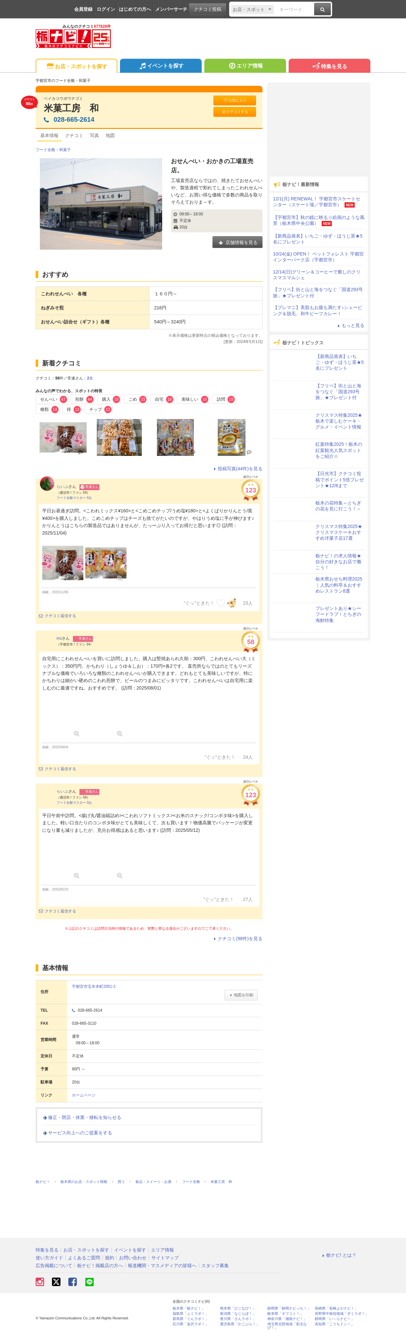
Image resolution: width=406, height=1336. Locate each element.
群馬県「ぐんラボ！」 (191, 1319)
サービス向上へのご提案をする (77, 1132)
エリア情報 (245, 66)
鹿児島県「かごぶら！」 (240, 1324)
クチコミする (234, 112)
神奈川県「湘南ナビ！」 (287, 1319)
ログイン (106, 9)
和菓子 (65, 150)
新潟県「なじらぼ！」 (238, 1313)
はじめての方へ (135, 9)
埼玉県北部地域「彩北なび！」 (287, 1325)
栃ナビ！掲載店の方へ (100, 1265)
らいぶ (62, 486)
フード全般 (45, 150)
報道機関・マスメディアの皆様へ (162, 1265)
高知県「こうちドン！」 (334, 1324)
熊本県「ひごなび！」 (238, 1308)
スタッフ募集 (215, 1265)
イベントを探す (160, 66)
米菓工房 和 (71, 108)
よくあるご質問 (84, 1257)
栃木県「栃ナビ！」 (189, 1308)
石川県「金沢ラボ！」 (191, 1324)
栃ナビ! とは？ (338, 1255)
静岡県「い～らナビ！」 (334, 1319)
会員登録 (83, 9)
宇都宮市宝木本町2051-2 (93, 986)
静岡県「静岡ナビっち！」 (289, 1308)
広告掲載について (54, 1265)
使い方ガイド (49, 1257)
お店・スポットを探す (76, 66)
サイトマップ (165, 1257)
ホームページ (83, 1095)
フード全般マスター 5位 (74, 498)
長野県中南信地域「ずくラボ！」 (342, 1313)
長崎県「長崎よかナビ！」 (336, 1308)
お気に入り (234, 100)
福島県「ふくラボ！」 (191, 1313)
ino (59, 638)
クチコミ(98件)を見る (237, 938)
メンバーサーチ (171, 9)
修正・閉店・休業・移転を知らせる (81, 1117)
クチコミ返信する (57, 616)
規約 (109, 1257)
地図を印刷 (241, 995)
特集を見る (329, 66)
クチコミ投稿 (207, 9)
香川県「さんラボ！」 (238, 1319)
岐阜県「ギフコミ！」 (285, 1313)
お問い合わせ (132, 1257)
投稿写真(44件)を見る (237, 468)
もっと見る (350, 325)
